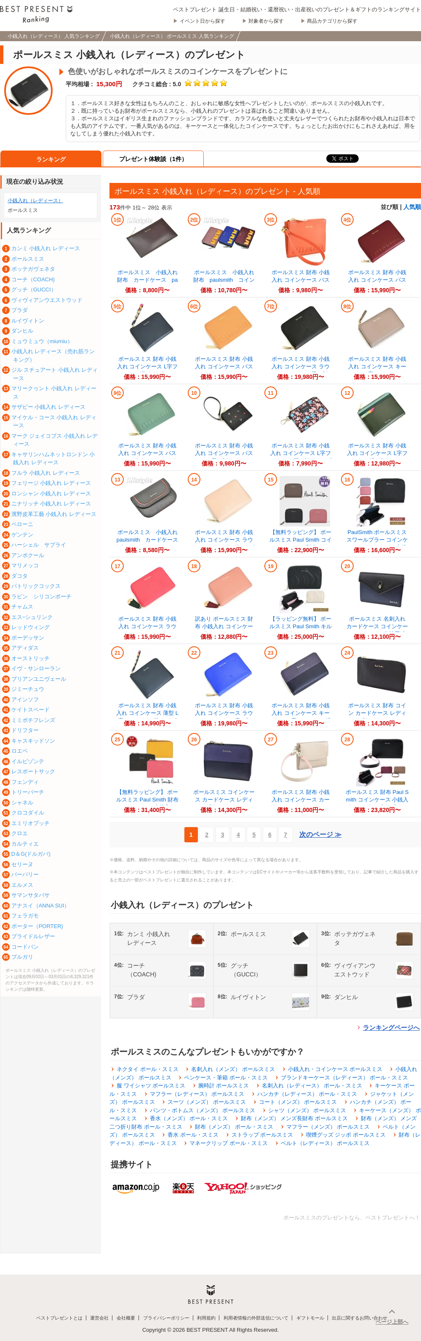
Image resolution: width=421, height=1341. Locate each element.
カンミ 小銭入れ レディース (45, 248)
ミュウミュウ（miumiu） (42, 341)
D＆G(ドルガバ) (31, 854)
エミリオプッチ (30, 823)
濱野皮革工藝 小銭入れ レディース (53, 514)
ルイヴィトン (27, 320)
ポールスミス (27, 259)
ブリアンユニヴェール (38, 679)
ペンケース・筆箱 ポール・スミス (226, 1077)
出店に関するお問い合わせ (359, 1317)
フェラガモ (25, 916)
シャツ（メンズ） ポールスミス (307, 1110)
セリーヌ (22, 864)
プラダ (19, 310)
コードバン (25, 947)
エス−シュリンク (32, 617)
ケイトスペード (30, 709)
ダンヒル (22, 331)
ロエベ (19, 751)
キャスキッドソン (33, 741)
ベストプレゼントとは (59, 1317)
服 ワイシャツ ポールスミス (151, 1085)
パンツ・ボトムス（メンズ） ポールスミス (203, 1110)
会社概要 (126, 1317)
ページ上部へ (392, 1322)
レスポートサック (33, 771)
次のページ (320, 834)
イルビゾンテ (27, 761)
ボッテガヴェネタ (33, 269)
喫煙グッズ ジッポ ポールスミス (346, 1135)
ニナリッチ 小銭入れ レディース (51, 503)
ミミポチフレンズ (33, 720)
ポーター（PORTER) (37, 926)
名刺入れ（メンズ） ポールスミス (233, 1069)
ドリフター (25, 730)
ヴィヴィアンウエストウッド (47, 300)
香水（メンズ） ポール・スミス (189, 1118)
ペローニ (22, 524)
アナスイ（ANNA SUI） (40, 905)
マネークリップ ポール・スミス (228, 1143)
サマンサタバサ (30, 895)
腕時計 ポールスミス (223, 1085)
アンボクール (27, 555)
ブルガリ (22, 957)
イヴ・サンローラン (36, 668)
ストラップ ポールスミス (262, 1135)
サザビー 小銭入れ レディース (48, 407)
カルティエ (25, 844)
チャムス (22, 606)
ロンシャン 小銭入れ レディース (51, 493)
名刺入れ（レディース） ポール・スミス (312, 1085)
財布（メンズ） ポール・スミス (234, 1127)
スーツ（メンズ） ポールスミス (207, 1102)
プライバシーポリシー (166, 1317)
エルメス (22, 885)
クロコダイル (27, 812)
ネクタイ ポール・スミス (148, 1069)
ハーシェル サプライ (38, 545)
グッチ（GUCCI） (33, 289)
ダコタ (19, 576)
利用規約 (206, 1317)
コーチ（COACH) (33, 279)
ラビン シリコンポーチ (41, 596)
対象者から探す (266, 21)
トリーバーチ (27, 792)
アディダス (25, 648)
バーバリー (25, 874)
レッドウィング (30, 627)
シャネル (22, 802)
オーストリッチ (30, 658)
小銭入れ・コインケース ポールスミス (335, 1069)
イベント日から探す (202, 21)
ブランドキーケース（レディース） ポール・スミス (344, 1077)
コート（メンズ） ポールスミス (298, 1102)
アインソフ (25, 699)
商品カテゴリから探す (332, 21)
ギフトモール (310, 1317)
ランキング (51, 159)
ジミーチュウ (27, 689)
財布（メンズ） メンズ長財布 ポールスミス (294, 1118)
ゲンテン (22, 535)
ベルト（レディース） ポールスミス (325, 1143)
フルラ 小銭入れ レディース (45, 473)
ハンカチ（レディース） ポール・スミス (307, 1094)
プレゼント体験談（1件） (153, 159)
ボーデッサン (27, 638)
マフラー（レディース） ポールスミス (197, 1094)
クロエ (19, 833)
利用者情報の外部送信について (256, 1317)
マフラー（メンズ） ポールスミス (328, 1127)
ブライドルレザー (33, 936)
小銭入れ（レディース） (35, 201)
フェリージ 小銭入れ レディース (51, 483)
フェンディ (25, 782)
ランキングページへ (391, 1027)
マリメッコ (25, 565)
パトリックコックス (36, 586)
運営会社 (99, 1317)
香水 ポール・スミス (193, 1135)
